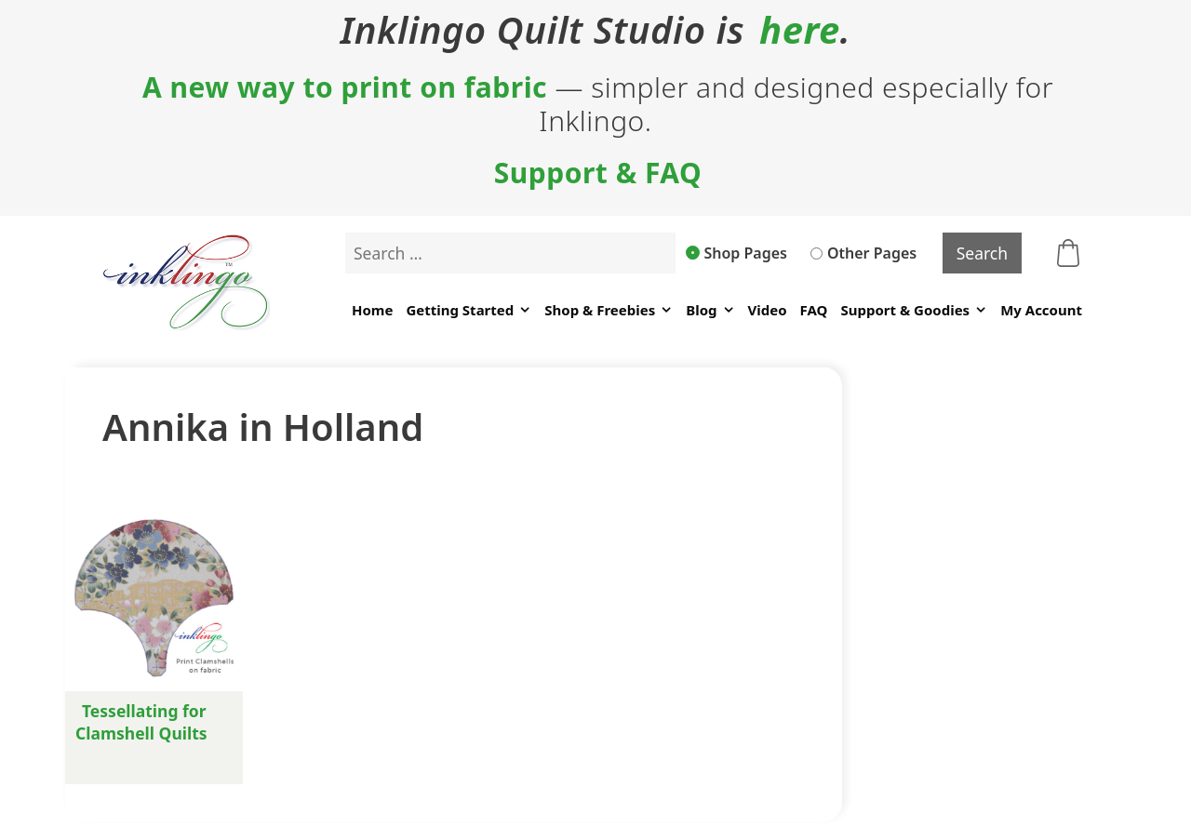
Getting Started (468, 310)
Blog (710, 310)
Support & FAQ (598, 173)
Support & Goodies (913, 310)
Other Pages (863, 253)
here (799, 29)
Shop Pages (737, 253)
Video (767, 309)
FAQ (814, 309)
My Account (1041, 309)
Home (372, 309)
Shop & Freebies (608, 310)
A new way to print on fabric (344, 87)
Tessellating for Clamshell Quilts (141, 722)
